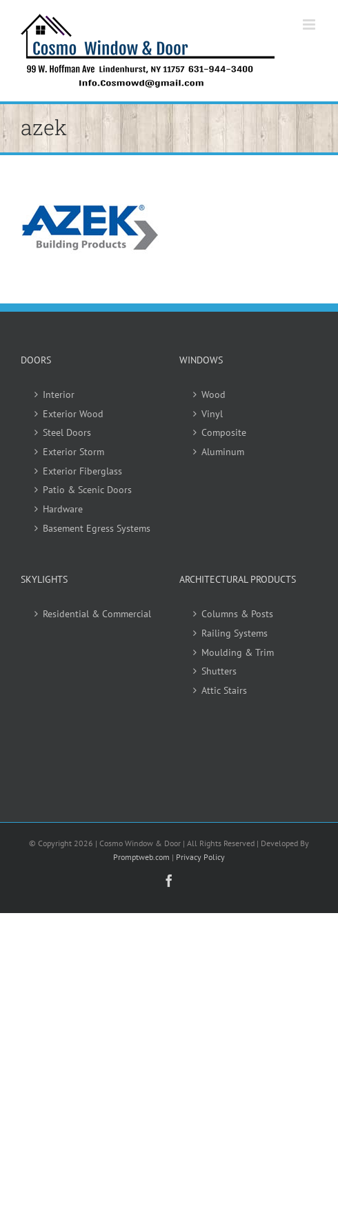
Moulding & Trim (237, 652)
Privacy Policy (200, 857)
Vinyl (212, 414)
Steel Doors (67, 432)
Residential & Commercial (97, 614)
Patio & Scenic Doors (87, 489)
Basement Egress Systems (96, 528)
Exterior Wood (73, 414)
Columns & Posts (237, 614)
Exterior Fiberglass (82, 471)
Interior (58, 394)
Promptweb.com (141, 857)
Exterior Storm (73, 452)
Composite (223, 432)
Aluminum (222, 452)
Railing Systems (234, 633)
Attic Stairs (224, 690)
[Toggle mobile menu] (310, 24)
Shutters (219, 671)
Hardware (63, 509)
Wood (213, 394)
